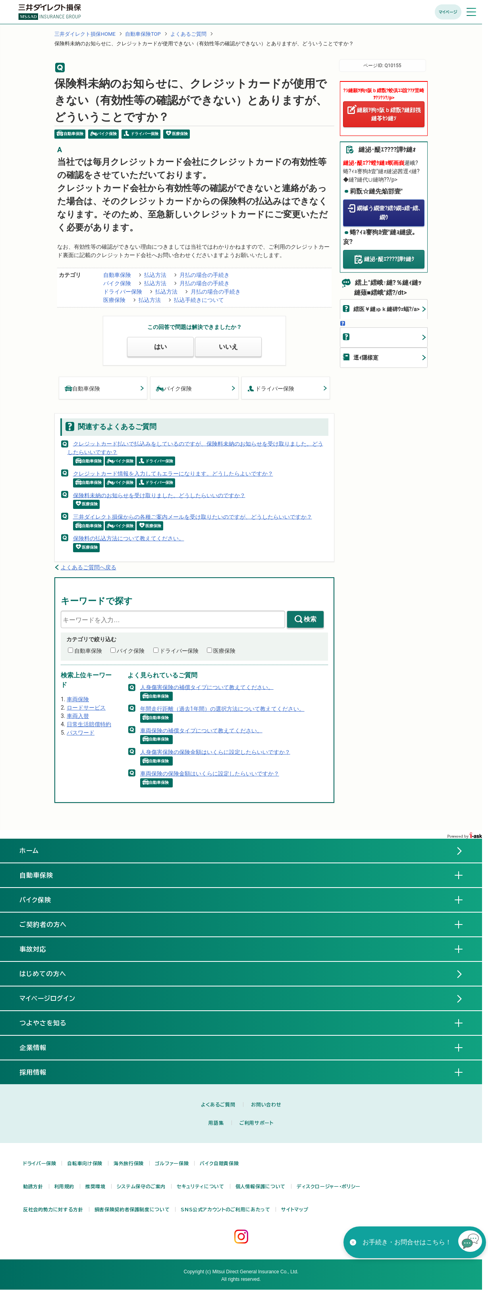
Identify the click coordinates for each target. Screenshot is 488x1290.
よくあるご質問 (188, 34)
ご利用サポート (256, 1122)
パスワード (81, 732)
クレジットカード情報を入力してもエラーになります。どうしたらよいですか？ (173, 473)
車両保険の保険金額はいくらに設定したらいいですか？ (209, 773)
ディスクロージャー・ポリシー (329, 1186)
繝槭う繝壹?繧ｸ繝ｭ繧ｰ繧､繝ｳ (389, 212)
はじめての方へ (42, 974)
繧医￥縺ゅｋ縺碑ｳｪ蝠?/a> (386, 309)
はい (160, 346)
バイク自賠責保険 (219, 1163)
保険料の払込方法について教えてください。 (128, 538)
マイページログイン (47, 998)
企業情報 (39, 1047)
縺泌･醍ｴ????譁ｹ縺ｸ (389, 259)
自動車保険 (117, 275)
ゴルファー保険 (172, 1163)
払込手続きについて (199, 300)
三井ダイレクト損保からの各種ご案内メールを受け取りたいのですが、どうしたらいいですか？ (192, 516)
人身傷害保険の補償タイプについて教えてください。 (207, 687)
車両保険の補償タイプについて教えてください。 (201, 730)
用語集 (216, 1122)
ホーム (29, 850)
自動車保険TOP (143, 34)
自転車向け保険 (84, 1163)
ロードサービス (86, 707)
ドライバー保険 (122, 291)
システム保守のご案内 (141, 1186)
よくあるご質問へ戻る (88, 567)
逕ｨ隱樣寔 (365, 357)
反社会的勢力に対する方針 (53, 1209)
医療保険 (114, 300)
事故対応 (39, 948)
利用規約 (64, 1186)
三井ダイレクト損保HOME (85, 34)
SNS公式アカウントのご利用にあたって (225, 1209)
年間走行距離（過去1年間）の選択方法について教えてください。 (222, 709)
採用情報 (39, 1071)
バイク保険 (117, 283)
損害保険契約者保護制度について (132, 1209)
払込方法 (155, 275)
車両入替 (78, 716)
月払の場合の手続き (204, 275)
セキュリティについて (200, 1186)
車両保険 (78, 699)
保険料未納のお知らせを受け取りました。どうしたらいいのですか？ (159, 495)
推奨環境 (95, 1186)
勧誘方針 (33, 1186)
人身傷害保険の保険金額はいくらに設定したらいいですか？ (215, 751)
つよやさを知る (49, 1022)
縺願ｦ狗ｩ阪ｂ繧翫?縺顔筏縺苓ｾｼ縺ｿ (389, 114)
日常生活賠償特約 (89, 724)
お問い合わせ (266, 1104)
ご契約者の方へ (49, 924)
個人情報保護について (260, 1186)
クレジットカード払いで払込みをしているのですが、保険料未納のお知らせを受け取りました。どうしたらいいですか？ (195, 447)
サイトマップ (294, 1209)
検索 (310, 619)
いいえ (228, 346)
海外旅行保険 (129, 1163)
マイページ (448, 12)
